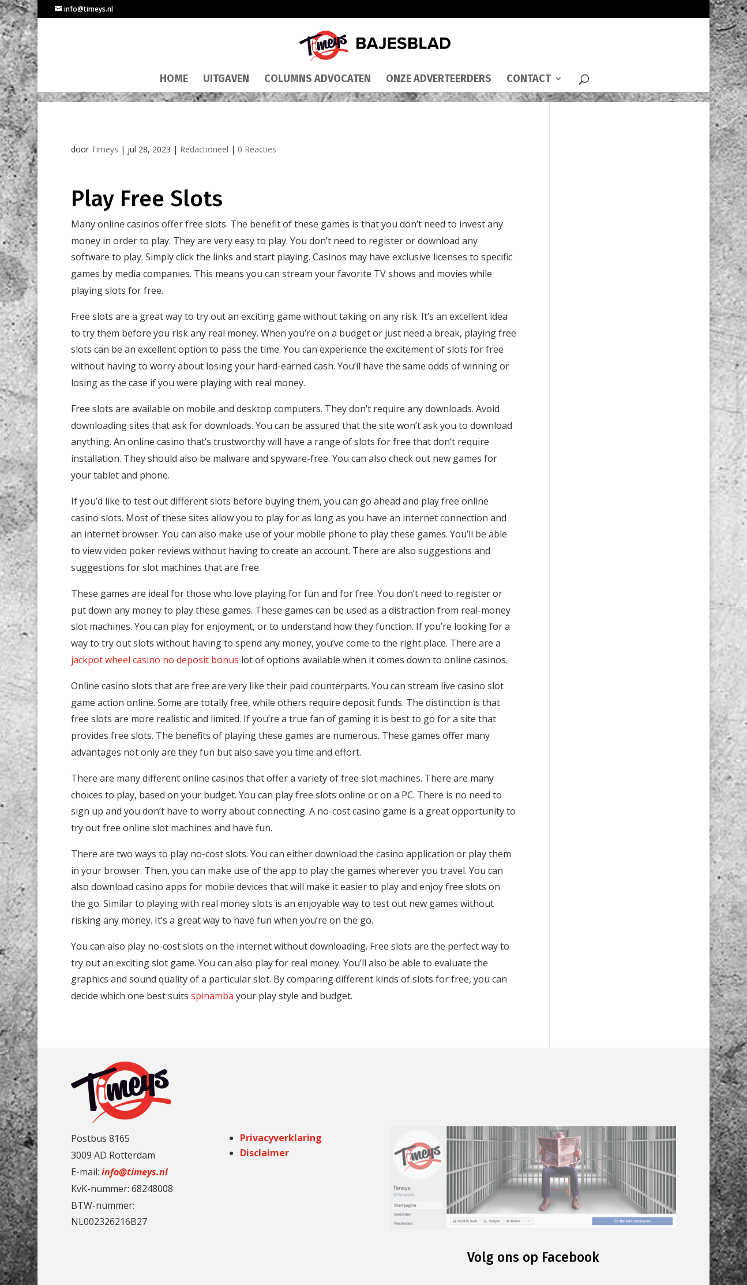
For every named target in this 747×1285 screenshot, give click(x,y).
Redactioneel (204, 149)
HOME (174, 79)
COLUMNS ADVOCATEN (317, 79)
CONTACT (528, 79)
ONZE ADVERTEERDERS (438, 79)
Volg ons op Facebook (533, 1257)
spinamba (212, 995)
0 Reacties (257, 149)
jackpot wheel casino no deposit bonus (155, 659)
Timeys (104, 149)
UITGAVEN (226, 79)
